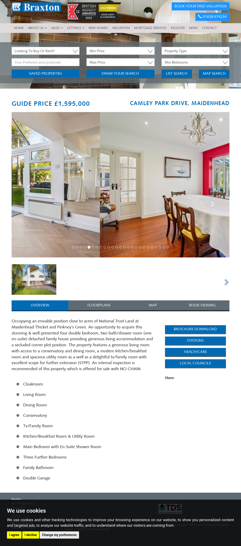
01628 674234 (212, 16)
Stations (195, 340)
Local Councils (195, 363)
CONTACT (209, 28)
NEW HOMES (98, 28)
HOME (19, 28)
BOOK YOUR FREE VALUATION (200, 6)
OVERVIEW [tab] (40, 305)
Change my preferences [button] (59, 535)
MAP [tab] (153, 305)
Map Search (214, 73)
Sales (57, 28)
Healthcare (195, 352)
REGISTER (178, 28)
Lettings (75, 28)
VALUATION (121, 28)
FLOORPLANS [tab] (99, 305)
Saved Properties (45, 73)
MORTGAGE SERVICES (150, 28)
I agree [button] (14, 535)
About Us (37, 28)
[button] (28, 186)
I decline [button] (31, 535)
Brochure (195, 329)
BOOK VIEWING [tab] (202, 305)
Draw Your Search (120, 73)
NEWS (193, 28)
